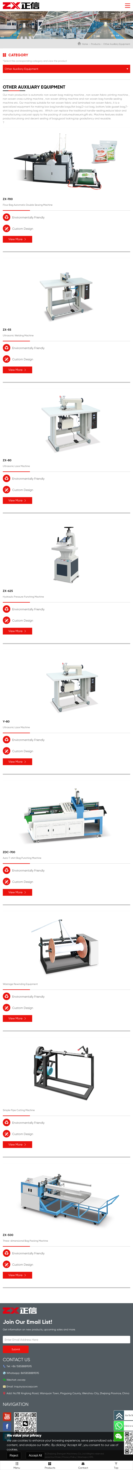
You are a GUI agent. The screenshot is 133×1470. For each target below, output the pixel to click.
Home (85, 44)
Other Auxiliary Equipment (116, 44)
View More (17, 239)
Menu (16, 1465)
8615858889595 (30, 1372)
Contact (83, 1465)
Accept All (35, 1455)
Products (95, 44)
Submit (16, 1349)
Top (116, 1465)
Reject (14, 1455)
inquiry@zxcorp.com (26, 1386)
